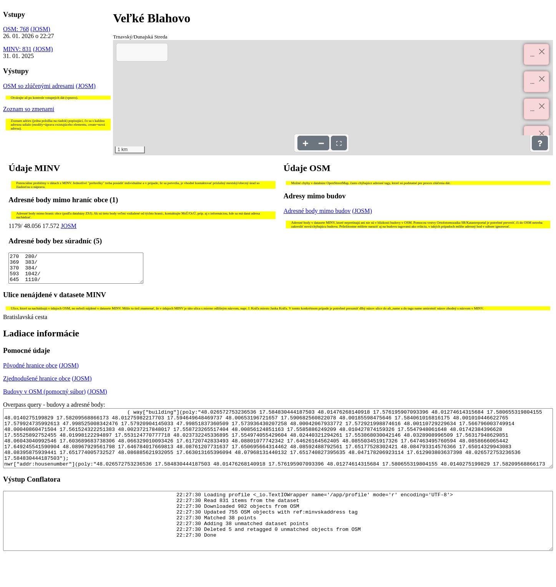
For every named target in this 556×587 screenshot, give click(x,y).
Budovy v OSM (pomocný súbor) (44, 397)
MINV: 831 (17, 49)
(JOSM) (40, 29)
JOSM (68, 226)
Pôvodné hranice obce (30, 371)
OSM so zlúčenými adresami (38, 86)
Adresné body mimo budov (317, 211)
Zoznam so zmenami (28, 109)
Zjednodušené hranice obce (36, 384)
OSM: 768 (16, 29)
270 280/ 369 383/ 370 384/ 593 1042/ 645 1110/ (75, 271)
